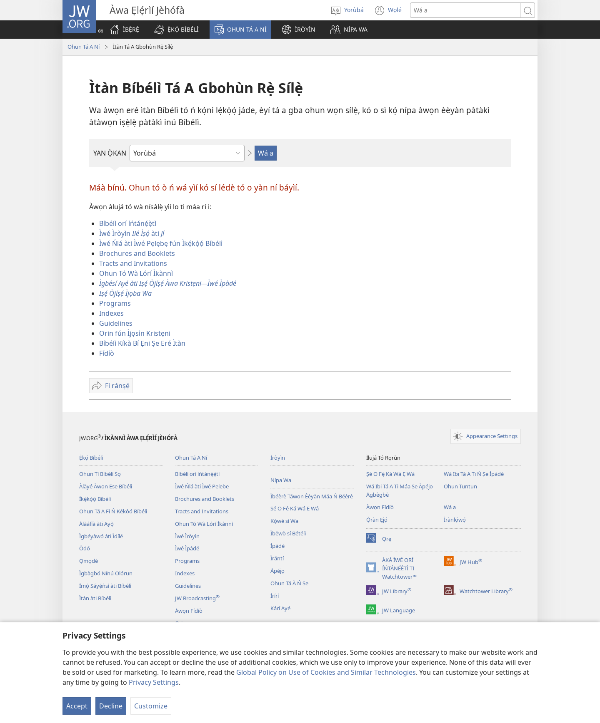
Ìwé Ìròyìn (187, 536)
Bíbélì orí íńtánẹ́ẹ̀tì (127, 223)
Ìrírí (274, 595)
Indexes (111, 313)
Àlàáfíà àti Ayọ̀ (96, 523)
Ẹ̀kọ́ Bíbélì (91, 457)
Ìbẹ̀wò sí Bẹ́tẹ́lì (288, 533)
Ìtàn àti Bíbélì (95, 598)
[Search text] (465, 10)
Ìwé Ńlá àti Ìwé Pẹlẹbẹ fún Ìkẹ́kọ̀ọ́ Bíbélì (160, 243)
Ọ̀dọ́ (84, 548)
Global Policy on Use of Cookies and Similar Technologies (326, 672)
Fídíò (106, 353)
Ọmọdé (88, 561)
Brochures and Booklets (137, 253)
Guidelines (115, 323)
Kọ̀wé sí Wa (284, 521)
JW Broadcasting (197, 598)
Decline (110, 706)
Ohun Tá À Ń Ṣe (289, 583)
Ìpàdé (277, 546)
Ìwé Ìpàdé (187, 548)
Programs (115, 303)
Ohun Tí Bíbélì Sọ (100, 474)
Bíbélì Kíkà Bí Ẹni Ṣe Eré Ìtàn (142, 343)
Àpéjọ (277, 570)
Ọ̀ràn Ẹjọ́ (377, 519)
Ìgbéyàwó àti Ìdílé (101, 536)
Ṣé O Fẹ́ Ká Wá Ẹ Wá (294, 508)
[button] (176, 29)
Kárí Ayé (280, 608)
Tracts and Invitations (133, 263)
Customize (151, 706)
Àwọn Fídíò (188, 610)
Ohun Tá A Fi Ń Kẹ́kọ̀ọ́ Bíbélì (113, 511)
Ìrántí (277, 558)
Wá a (450, 507)
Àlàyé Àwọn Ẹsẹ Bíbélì (105, 486)
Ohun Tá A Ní (84, 46)
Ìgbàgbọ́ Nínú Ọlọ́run (105, 573)
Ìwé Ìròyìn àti (131, 233)
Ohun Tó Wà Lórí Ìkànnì (136, 273)
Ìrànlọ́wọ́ (455, 519)
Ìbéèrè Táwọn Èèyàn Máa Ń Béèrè (311, 496)
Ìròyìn (277, 457)
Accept (77, 706)
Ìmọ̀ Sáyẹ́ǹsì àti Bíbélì (105, 585)
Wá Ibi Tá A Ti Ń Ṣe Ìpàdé (474, 474)
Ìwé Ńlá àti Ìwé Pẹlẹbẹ (202, 486)
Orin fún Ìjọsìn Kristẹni (134, 333)
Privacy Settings (154, 682)
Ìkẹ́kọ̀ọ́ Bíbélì (95, 499)
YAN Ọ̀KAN (109, 153)
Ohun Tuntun (460, 486)
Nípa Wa (280, 480)
